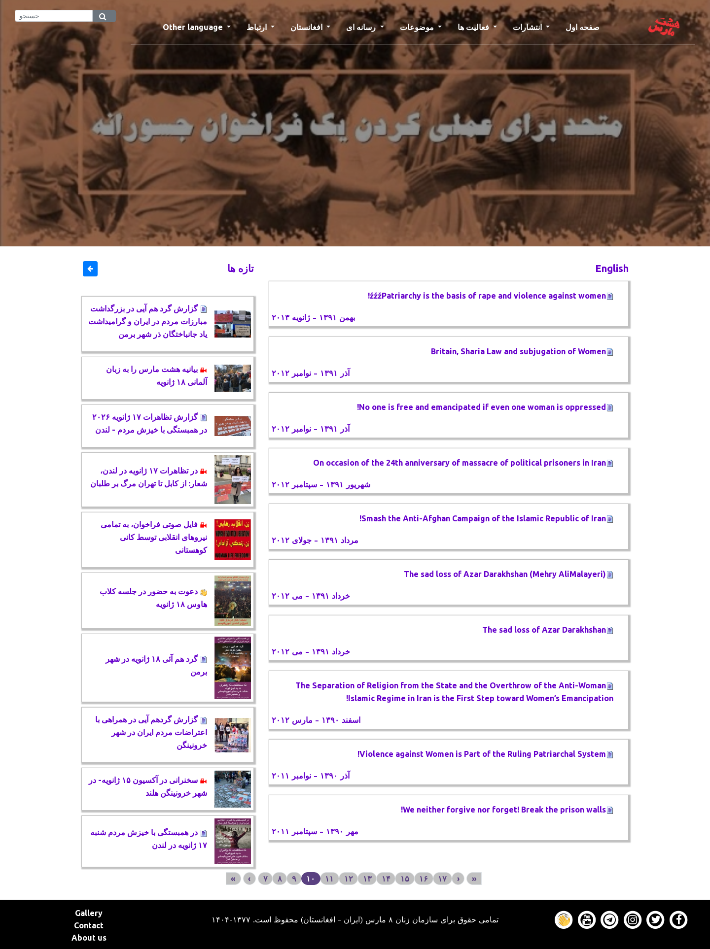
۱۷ (442, 878)
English (612, 268)
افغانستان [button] (307, 27)
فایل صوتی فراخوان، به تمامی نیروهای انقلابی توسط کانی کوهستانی (154, 537)
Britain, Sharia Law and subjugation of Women (522, 351)
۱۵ (404, 878)
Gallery (89, 913)
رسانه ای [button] (362, 27)
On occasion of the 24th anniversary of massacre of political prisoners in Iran (463, 462)
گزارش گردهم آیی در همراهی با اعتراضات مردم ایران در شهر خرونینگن (151, 732)
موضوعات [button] (418, 27)
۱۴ (386, 878)
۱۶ (423, 878)
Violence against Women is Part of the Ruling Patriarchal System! (485, 753)
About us (88, 937)
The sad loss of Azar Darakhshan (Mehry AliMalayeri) (508, 574)
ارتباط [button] (258, 27)
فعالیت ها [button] (474, 27)
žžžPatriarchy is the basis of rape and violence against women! (490, 295)
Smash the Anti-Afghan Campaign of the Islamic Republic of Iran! (486, 518)
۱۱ (329, 878)
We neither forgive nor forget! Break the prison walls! (507, 809)
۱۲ (348, 878)
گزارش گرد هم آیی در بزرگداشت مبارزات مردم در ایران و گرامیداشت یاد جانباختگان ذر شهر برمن (147, 321)
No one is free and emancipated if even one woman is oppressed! (485, 407)
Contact (89, 925)
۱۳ (367, 878)
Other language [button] (194, 27)
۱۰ (310, 878)
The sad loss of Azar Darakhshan (547, 629)
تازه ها (240, 268)
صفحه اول (586, 26)
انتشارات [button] (528, 27)
